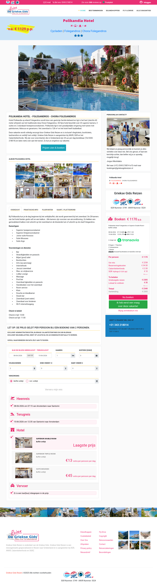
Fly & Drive (128, 10)
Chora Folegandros (94, 31)
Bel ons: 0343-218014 (63, 2)
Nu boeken (128, 297)
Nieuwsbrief (85, 552)
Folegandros (72, 31)
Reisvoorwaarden (106, 540)
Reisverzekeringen (106, 548)
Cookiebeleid (86, 536)
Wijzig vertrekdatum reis (128, 311)
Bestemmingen (96, 10)
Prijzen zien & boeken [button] (53, 147)
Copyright (103, 536)
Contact (102, 544)
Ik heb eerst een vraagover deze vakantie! (128, 304)
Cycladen (56, 31)
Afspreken (85, 544)
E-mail (48, 2)
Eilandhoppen (113, 10)
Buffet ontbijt (18, 381)
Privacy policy (86, 548)
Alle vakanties (144, 10)
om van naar (54, 406)
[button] (17, 78)
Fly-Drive (102, 532)
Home (82, 10)
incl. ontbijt (33, 381)
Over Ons (84, 540)
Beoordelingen (105, 552)
